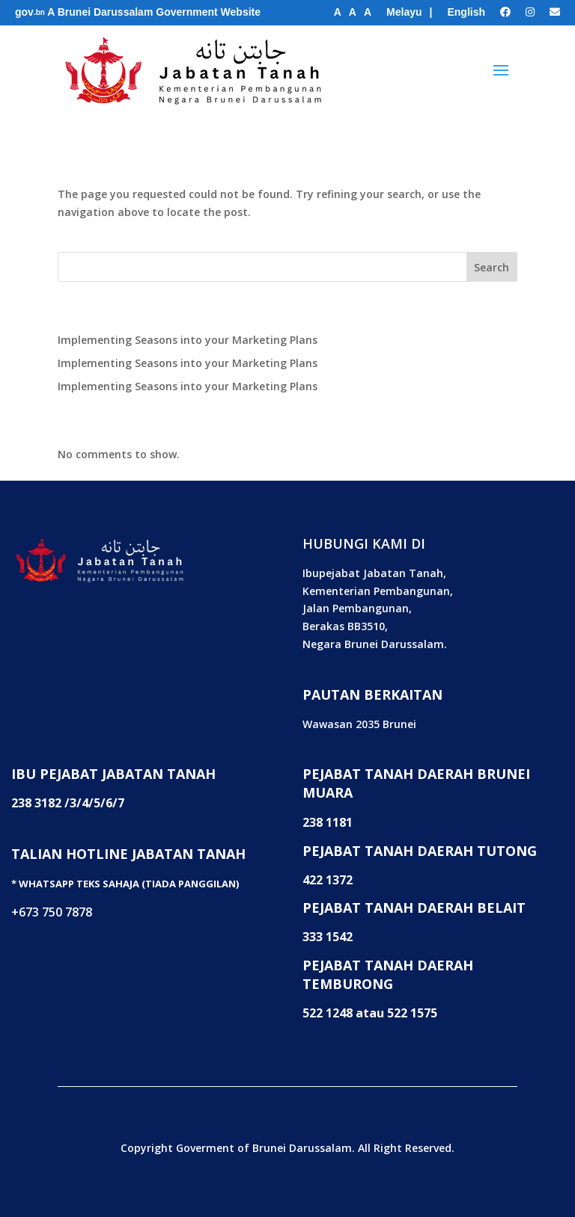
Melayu (404, 12)
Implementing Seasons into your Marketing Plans (187, 340)
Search (491, 267)
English (466, 12)
